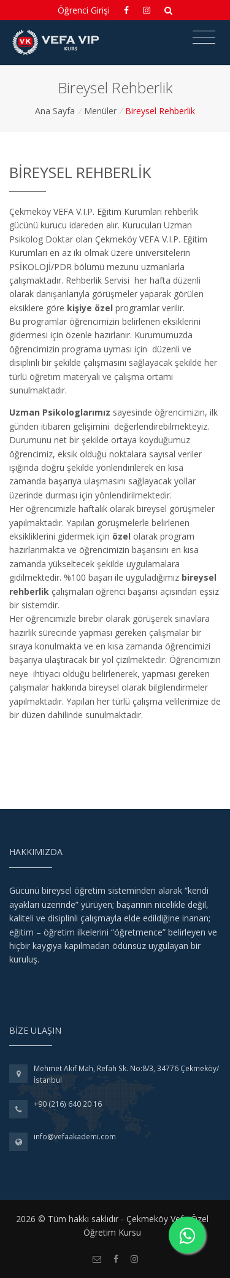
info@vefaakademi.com (75, 1136)
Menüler (100, 111)
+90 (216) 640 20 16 (68, 1104)
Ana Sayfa (55, 111)
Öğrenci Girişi (84, 10)
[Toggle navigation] (203, 37)
